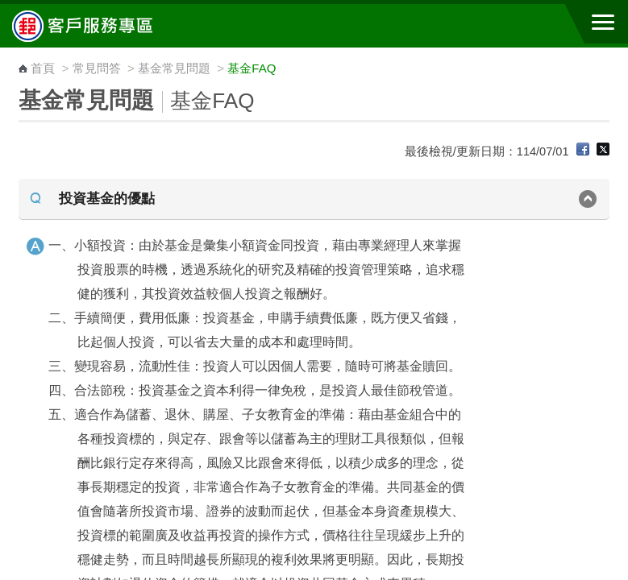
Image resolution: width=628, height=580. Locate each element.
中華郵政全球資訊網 (100, 26)
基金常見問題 (174, 68)
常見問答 (97, 68)
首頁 (43, 68)
